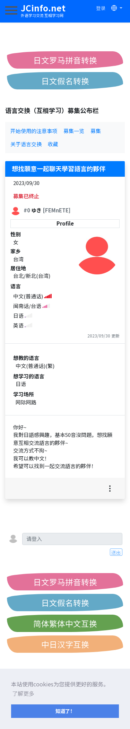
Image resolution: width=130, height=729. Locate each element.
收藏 (53, 144)
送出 (116, 552)
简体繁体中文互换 (65, 623)
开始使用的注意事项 (33, 130)
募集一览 (73, 130)
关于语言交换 (26, 144)
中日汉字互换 (65, 644)
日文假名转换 (65, 80)
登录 (101, 8)
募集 (95, 130)
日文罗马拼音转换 (65, 59)
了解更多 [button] (23, 693)
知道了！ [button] (65, 710)
